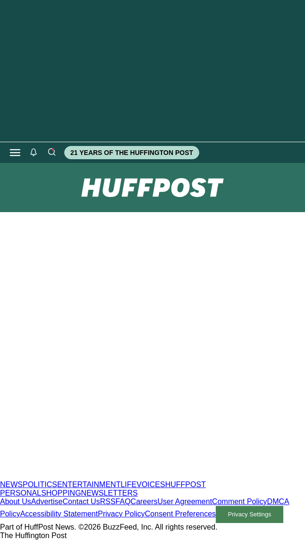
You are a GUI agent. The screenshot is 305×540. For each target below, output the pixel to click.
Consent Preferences (180, 514)
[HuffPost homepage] (121, 476)
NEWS (11, 484)
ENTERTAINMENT (89, 484)
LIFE (128, 484)
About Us (15, 501)
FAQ (123, 501)
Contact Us (81, 501)
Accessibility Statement (59, 514)
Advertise (47, 501)
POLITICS (40, 484)
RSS (108, 501)
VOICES (150, 484)
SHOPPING (61, 493)
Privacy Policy (121, 514)
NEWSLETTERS (109, 493)
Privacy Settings (249, 514)
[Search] (51, 152)
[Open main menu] (15, 152)
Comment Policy (239, 501)
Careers (144, 501)
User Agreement (184, 501)
